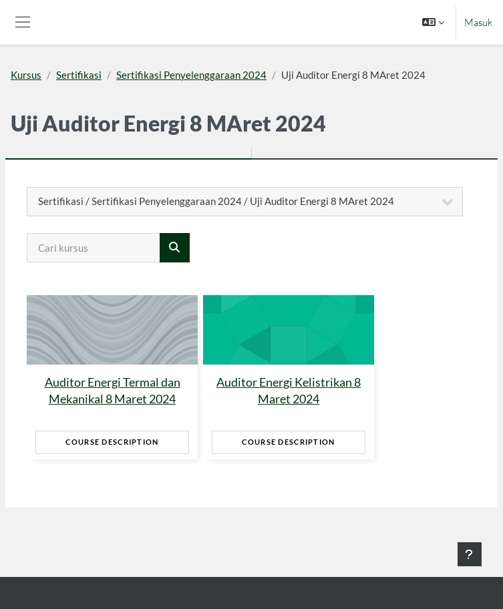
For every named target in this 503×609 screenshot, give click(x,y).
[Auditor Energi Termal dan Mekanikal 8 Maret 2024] (112, 330)
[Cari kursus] (93, 247)
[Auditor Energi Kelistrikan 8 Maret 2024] (288, 330)
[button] (433, 22)
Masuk (478, 22)
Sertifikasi (79, 75)
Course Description (111, 441)
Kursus (26, 75)
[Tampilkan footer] (470, 554)
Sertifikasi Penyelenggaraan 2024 (191, 75)
